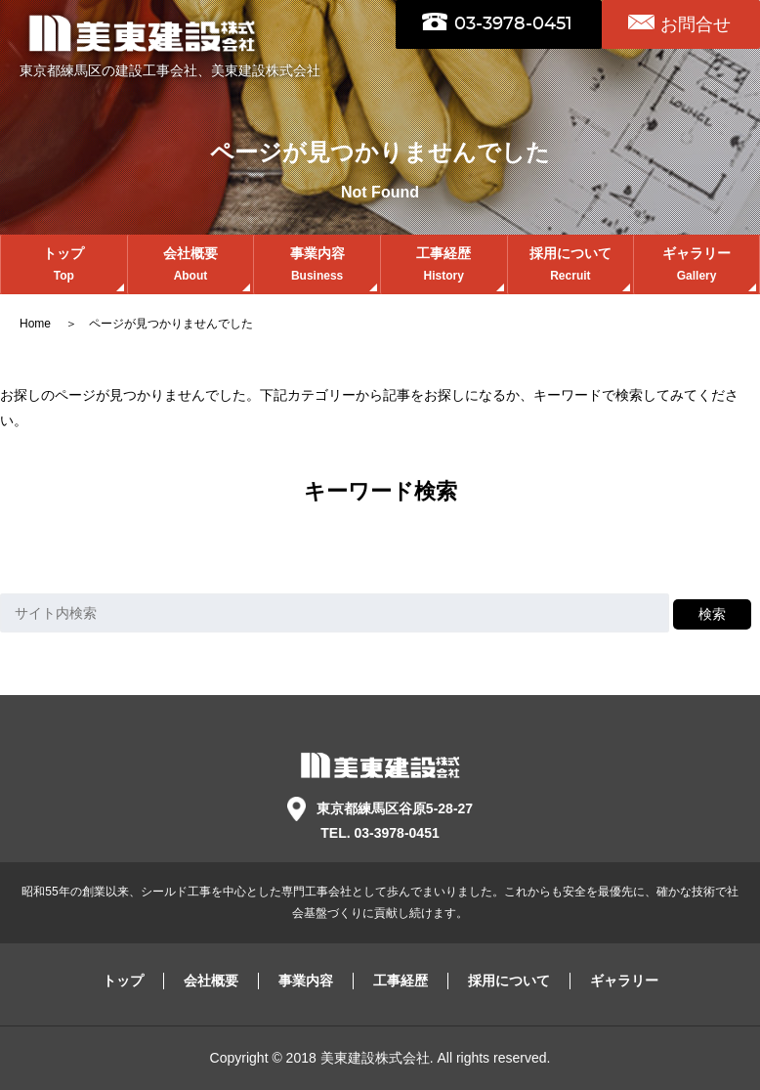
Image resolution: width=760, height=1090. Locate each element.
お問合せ (695, 24)
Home (37, 323)
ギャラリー (696, 266)
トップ (64, 266)
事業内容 (317, 266)
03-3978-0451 (513, 24)
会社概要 (191, 266)
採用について (571, 266)
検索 (712, 614)
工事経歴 (444, 266)
